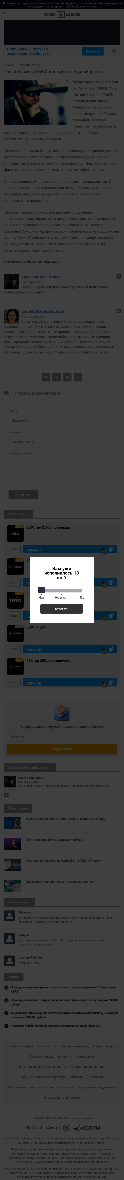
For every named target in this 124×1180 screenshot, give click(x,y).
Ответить (61, 609)
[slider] (41, 590)
